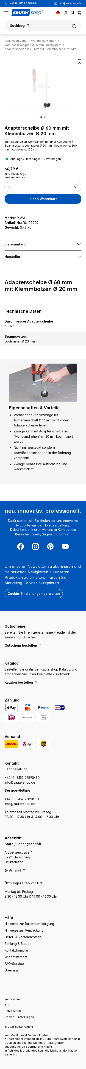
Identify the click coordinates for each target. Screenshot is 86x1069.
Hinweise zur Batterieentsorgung (29, 924)
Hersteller (12, 257)
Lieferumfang (15, 244)
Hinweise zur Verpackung (24, 930)
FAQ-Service (14, 964)
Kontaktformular (16, 950)
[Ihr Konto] (66, 12)
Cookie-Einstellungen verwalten (34, 594)
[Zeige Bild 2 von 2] (44, 117)
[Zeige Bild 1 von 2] (41, 117)
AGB (7, 1005)
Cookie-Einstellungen (19, 1017)
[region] (43, 90)
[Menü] (6, 12)
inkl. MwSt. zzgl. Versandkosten (15, 175)
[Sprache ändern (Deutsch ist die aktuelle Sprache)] (58, 12)
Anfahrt (15, 870)
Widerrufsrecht (16, 957)
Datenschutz (13, 1011)
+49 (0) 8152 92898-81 (22, 799)
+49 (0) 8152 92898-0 (23, 3)
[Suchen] (43, 25)
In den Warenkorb (43, 199)
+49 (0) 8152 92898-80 (22, 777)
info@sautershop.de (70, 3)
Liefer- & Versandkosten (23, 937)
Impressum (12, 999)
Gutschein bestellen (23, 645)
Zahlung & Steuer (18, 944)
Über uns (11, 970)
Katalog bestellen (21, 682)
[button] (42, 187)
